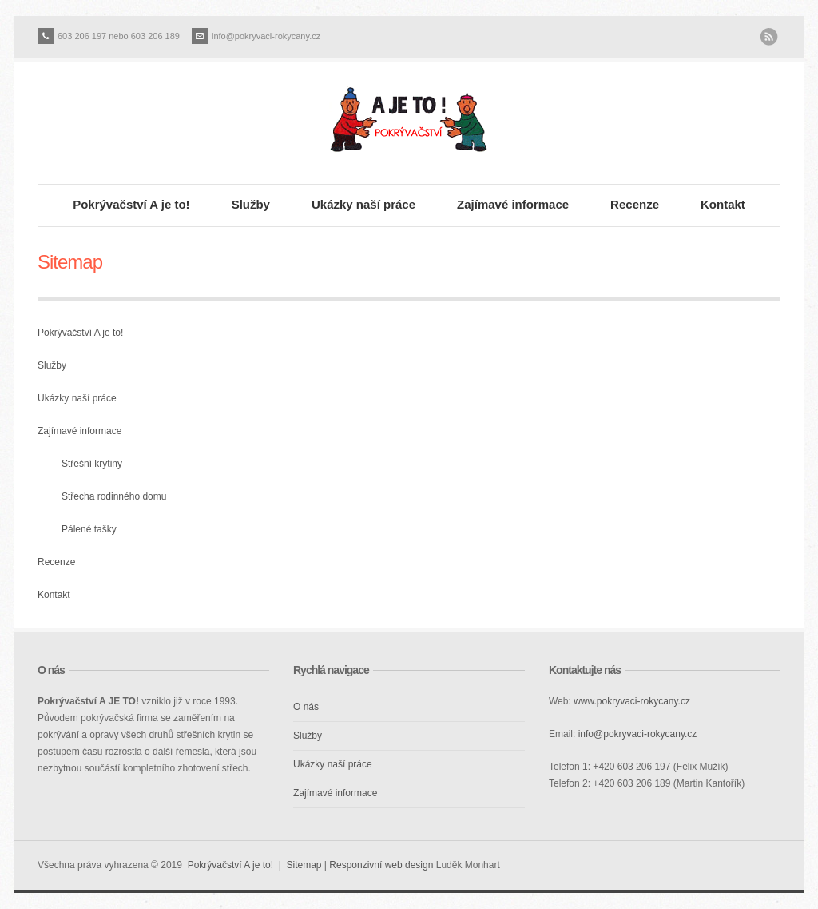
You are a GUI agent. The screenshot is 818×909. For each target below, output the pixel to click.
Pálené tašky (89, 529)
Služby (251, 204)
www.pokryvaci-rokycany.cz (632, 701)
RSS (769, 37)
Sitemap (303, 865)
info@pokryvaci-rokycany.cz (266, 36)
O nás (306, 706)
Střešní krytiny (92, 463)
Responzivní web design (381, 865)
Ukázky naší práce (363, 204)
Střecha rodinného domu (114, 496)
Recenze (634, 204)
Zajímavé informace (513, 204)
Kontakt (723, 204)
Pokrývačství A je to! (131, 204)
